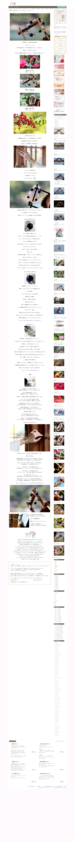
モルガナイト (56, 718)
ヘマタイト (56, 708)
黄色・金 (56, 601)
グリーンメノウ (57, 669)
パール (56, 693)
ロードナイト (56, 732)
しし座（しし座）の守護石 (58, 630)
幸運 (55, 561)
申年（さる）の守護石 (58, 618)
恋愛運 (56, 562)
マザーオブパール (57, 713)
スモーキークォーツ (57, 682)
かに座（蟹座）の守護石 (58, 629)
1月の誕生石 (56, 575)
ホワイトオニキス (57, 660)
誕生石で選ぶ (38, 8)
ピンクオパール (57, 696)
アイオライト (56, 642)
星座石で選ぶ (52, 8)
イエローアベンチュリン (58, 654)
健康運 (56, 567)
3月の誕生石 (56, 578)
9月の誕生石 (56, 585)
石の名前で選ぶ (57, 8)
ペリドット (56, 709)
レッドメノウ (56, 729)
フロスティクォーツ (57, 707)
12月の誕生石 (57, 589)
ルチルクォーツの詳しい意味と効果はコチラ (30, 370)
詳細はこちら (31, 748)
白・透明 (56, 592)
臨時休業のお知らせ (49, 786)
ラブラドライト (57, 721)
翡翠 (55, 679)
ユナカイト (56, 719)
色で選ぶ (43, 8)
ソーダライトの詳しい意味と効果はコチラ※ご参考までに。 (30, 320)
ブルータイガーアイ (57, 710)
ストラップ (15, 8)
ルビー (56, 725)
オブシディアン (57, 663)
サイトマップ (55, 786)
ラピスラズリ (56, 720)
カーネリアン (56, 665)
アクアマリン (56, 643)
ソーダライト (56, 685)
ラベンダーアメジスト (58, 652)
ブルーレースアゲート (58, 703)
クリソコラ (56, 670)
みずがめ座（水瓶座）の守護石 (59, 637)
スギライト (56, 681)
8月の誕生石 (56, 584)
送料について (35, 786)
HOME (65, 786)
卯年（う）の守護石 (57, 612)
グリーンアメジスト (57, 698)
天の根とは (30, 786)
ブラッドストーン (57, 699)
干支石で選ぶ (47, 8)
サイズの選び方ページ (17, 570)
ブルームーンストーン (58, 715)
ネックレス (19, 8)
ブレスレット (11, 8)
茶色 (55, 605)
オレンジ (56, 600)
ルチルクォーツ (57, 724)
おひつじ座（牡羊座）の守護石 (59, 625)
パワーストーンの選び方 (58, 117)
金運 (55, 563)
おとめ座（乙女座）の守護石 (59, 631)
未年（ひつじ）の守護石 (58, 617)
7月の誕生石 (56, 583)
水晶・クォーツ (57, 668)
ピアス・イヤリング (25, 8)
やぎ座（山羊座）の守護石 (58, 636)
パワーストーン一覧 (63, 8)
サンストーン (56, 676)
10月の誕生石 (57, 586)
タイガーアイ (56, 687)
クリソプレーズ (57, 671)
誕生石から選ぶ (57, 122)
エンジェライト (57, 658)
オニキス (56, 659)
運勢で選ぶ (33, 8)
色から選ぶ (56, 123)
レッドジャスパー (57, 726)
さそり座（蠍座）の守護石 (58, 634)
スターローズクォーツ (58, 731)
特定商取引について (61, 786)
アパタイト (56, 647)
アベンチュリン (57, 648)
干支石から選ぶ (57, 124)
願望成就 (56, 566)
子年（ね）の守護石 (57, 608)
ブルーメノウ (56, 702)
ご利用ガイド (39, 786)
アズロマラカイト (57, 646)
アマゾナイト (56, 649)
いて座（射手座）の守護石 (58, 635)
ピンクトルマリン (57, 692)
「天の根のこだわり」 (23, 482)
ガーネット (56, 664)
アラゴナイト (56, 653)
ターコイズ (56, 686)
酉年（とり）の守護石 (58, 619)
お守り (56, 571)
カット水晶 (56, 735)
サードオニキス (57, 674)
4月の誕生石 (56, 579)
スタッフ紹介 (44, 786)
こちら (33, 71)
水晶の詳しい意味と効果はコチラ (29, 422)
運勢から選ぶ (56, 121)
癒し (55, 568)
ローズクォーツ (57, 730)
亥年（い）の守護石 (57, 622)
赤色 (55, 602)
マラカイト (56, 714)
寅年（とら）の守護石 (58, 611)
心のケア (56, 572)
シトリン (56, 680)
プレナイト (56, 704)
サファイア (56, 675)
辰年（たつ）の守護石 (58, 613)
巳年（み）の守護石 (57, 614)
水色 (55, 596)
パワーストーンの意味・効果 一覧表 (60, 118)
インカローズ (56, 657)
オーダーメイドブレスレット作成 (59, 116)
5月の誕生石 (56, 580)
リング (30, 8)
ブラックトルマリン (57, 691)
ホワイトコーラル (57, 697)
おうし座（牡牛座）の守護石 (59, 626)
